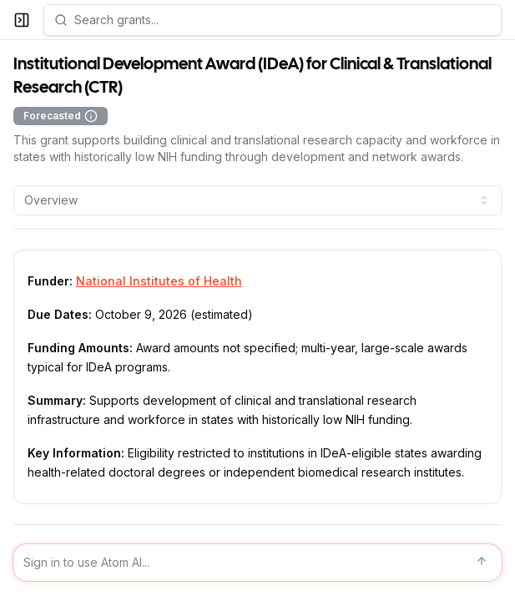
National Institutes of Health (159, 281)
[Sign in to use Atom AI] (257, 562)
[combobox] (257, 200)
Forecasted (60, 116)
